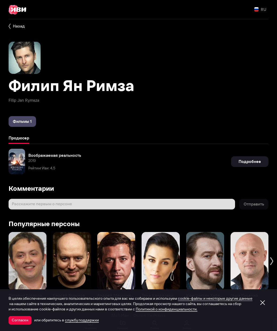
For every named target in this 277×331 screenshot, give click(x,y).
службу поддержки (82, 320)
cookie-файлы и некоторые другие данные (215, 298)
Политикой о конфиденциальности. (166, 309)
